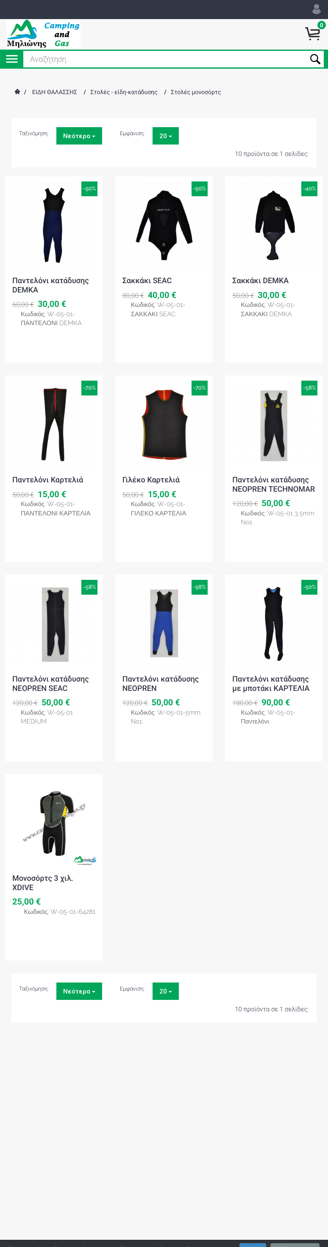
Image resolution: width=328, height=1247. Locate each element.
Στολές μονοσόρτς (196, 92)
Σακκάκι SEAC (147, 280)
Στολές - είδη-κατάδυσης (124, 92)
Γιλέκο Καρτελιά (151, 480)
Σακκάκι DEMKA (260, 280)
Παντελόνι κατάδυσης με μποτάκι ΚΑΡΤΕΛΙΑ (270, 684)
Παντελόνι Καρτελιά (47, 480)
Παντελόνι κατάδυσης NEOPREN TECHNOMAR (273, 485)
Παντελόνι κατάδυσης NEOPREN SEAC (50, 684)
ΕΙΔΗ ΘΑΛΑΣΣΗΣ (54, 92)
